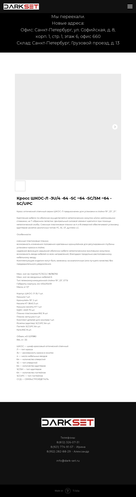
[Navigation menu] (130, 6)
